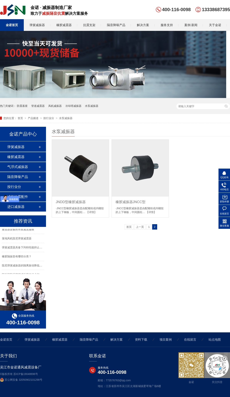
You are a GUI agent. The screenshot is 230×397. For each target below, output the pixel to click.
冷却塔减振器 (73, 105)
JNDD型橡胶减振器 (71, 202)
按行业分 (49, 118)
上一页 (140, 226)
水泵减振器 (91, 105)
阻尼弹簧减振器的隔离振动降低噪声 (23, 265)
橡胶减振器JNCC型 (130, 202)
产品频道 (33, 118)
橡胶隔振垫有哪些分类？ (16, 256)
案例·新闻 (190, 25)
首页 (21, 118)
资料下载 (141, 339)
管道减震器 (38, 105)
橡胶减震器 (64, 25)
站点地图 (215, 339)
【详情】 (91, 212)
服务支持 (167, 25)
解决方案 (143, 25)
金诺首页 (12, 25)
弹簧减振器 (37, 25)
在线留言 (190, 339)
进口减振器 (16, 207)
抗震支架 (89, 25)
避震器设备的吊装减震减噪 (18, 229)
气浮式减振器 (17, 167)
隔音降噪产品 (116, 25)
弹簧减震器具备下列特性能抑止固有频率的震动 (30, 247)
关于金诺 (215, 25)
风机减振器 (55, 105)
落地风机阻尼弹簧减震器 (16, 238)
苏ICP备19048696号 (25, 374)
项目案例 (165, 339)
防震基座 (22, 105)
